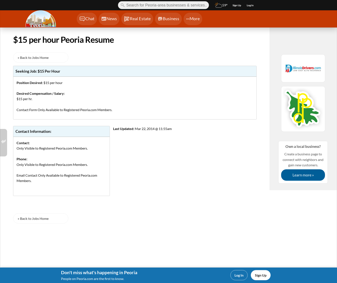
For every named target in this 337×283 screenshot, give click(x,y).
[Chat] (87, 19)
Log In (239, 275)
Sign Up (261, 275)
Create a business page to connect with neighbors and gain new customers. (303, 162)
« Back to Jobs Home (33, 57)
